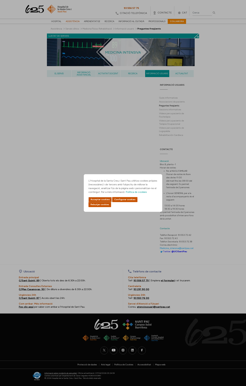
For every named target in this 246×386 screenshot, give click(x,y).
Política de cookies (136, 191)
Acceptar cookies (100, 199)
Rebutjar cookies (100, 204)
